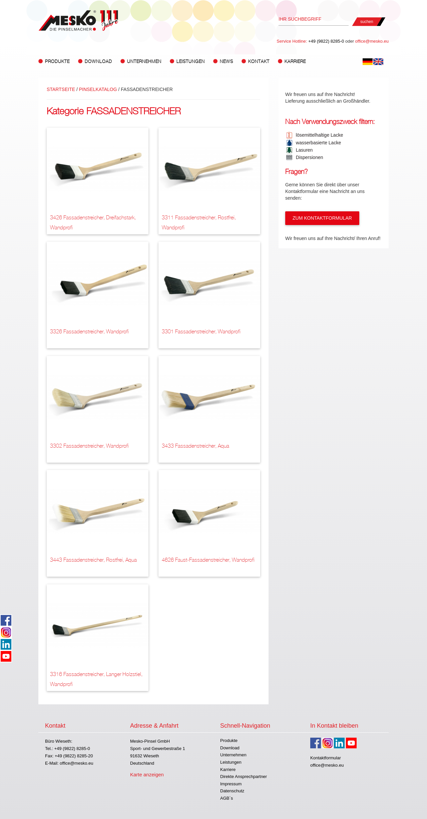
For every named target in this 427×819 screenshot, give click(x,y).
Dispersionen (308, 157)
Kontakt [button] (259, 61)
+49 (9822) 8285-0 (326, 41)
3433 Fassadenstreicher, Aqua (195, 446)
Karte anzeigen (147, 774)
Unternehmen (233, 754)
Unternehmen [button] (144, 61)
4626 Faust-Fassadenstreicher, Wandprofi (208, 560)
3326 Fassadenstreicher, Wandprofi (89, 331)
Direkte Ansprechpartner (243, 776)
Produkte (229, 740)
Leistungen (231, 762)
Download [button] (98, 61)
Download (230, 747)
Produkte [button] (57, 61)
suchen (366, 21)
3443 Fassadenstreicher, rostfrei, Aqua (93, 560)
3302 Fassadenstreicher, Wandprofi (89, 446)
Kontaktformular (325, 757)
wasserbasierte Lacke (317, 142)
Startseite (61, 89)
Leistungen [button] (190, 61)
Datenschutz (232, 790)
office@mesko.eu (372, 41)
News (226, 61)
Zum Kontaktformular (322, 218)
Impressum (231, 783)
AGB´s (226, 798)
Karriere (295, 61)
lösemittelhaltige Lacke (318, 135)
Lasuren (303, 150)
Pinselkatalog (98, 89)
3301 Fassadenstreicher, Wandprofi (201, 331)
